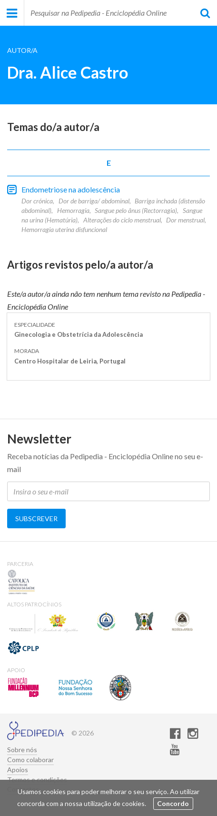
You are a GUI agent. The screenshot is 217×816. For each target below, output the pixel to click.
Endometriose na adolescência (70, 189)
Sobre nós (22, 749)
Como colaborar (30, 759)
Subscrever (36, 518)
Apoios (17, 769)
